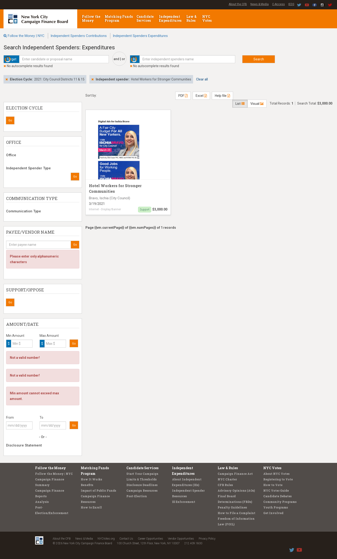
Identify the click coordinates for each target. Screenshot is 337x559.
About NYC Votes (276, 474)
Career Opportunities (150, 538)
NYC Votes (207, 18)
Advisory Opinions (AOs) (236, 490)
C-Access (278, 4)
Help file (222, 96)
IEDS (291, 4)
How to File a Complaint (236, 513)
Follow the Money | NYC (26, 36)
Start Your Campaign (142, 474)
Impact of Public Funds (98, 490)
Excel (201, 96)
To (41, 417)
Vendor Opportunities (181, 538)
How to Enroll (91, 507)
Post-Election (136, 496)
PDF (183, 96)
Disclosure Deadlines (142, 485)
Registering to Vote (278, 479)
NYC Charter (227, 479)
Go (10, 120)
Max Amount (49, 336)
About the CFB (238, 4)
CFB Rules (225, 485)
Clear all (202, 79)
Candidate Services (145, 18)
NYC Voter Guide (276, 490)
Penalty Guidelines (232, 507)
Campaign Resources (142, 490)
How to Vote (272, 485)
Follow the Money (91, 18)
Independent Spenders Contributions (79, 36)
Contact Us (126, 538)
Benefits (87, 485)
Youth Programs (275, 507)
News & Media (259, 4)
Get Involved (273, 513)
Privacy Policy (207, 538)
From (10, 417)
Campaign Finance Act (235, 474)
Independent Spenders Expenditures (140, 36)
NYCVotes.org (106, 538)
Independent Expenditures (170, 18)
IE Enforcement (183, 502)
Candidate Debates (277, 496)
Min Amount (15, 336)
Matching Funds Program (119, 18)
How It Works (91, 479)
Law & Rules (191, 18)
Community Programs (280, 502)
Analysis (42, 502)
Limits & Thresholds (141, 479)
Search (258, 59)
